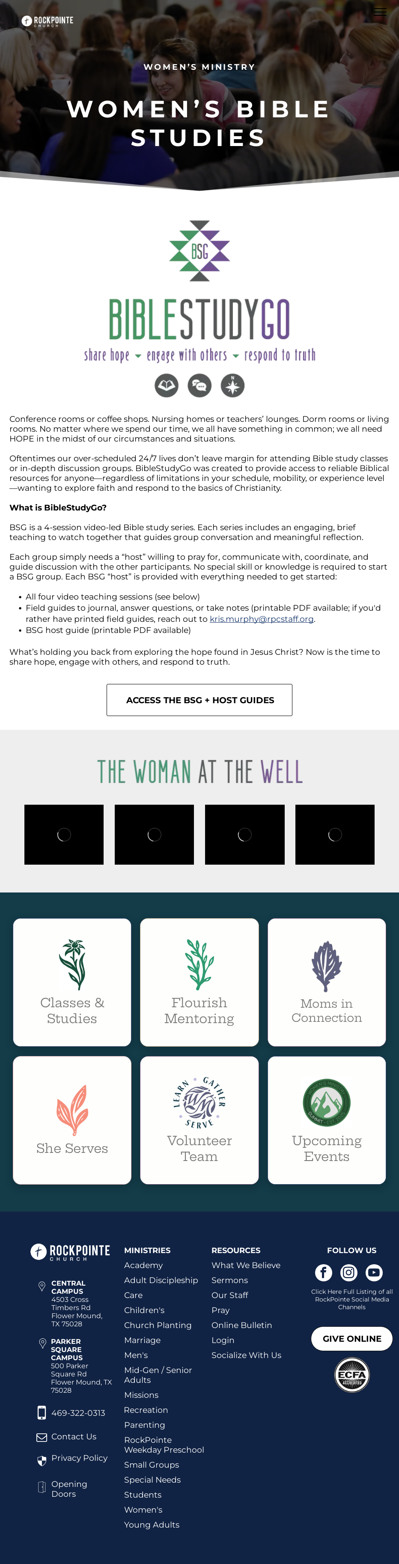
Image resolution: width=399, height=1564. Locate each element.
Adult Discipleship (161, 1280)
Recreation (146, 1410)
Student (141, 1495)
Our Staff (229, 1295)
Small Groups (151, 1465)
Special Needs (152, 1480)
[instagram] (348, 1273)
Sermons (229, 1280)
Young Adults (151, 1525)
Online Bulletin (241, 1325)
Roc (321, 1299)
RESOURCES (235, 1250)
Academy (143, 1265)
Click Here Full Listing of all (352, 1291)
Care (133, 1295)
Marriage (142, 1340)
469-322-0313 (78, 1413)
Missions (141, 1395)
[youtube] (374, 1273)
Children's (144, 1310)
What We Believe (245, 1265)
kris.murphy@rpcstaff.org (262, 619)
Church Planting (158, 1325)
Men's (136, 1355)
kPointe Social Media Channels (358, 1303)
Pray (220, 1310)
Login (223, 1340)
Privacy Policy (79, 1458)
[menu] (380, 12)
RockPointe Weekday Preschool (164, 1445)
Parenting (144, 1425)
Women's (143, 1510)
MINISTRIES (147, 1250)
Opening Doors (69, 1489)
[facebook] (323, 1273)
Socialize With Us (246, 1355)
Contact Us (73, 1437)
